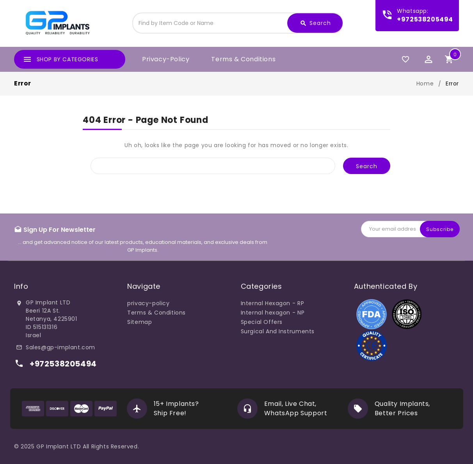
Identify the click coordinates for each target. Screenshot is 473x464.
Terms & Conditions (243, 59)
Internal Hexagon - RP (272, 303)
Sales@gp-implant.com (60, 347)
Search (315, 23)
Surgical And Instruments (278, 331)
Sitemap (139, 322)
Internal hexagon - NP (273, 312)
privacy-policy (165, 59)
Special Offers (262, 322)
